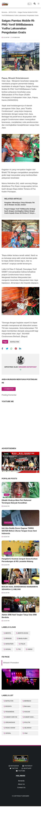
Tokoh (6, 609)
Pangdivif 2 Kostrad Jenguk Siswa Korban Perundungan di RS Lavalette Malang (20, 560)
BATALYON (12, 12)
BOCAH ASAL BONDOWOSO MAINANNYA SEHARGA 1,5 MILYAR (20, 588)
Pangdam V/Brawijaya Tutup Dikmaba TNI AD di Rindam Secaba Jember (19, 204)
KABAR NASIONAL (31, 717)
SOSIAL (8, 649)
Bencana (27, 706)
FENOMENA (9, 712)
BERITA (8, 633)
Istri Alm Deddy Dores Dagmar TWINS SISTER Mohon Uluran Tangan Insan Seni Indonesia (19, 530)
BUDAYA (8, 706)
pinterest (28, 766)
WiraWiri (25, 796)
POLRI (23, 644)
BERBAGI (27, 701)
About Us (21, 784)
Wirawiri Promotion (11, 663)
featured (8, 522)
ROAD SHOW (10, 728)
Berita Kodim (23, 638)
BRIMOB (8, 638)
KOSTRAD (7, 553)
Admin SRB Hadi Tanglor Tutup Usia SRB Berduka (19, 616)
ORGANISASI (10, 722)
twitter (15, 768)
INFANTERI (9, 644)
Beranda (4, 12)
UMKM (30, 649)
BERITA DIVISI (23, 633)
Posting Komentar (9, 395)
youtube (21, 771)
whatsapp (27, 768)
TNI (19, 649)
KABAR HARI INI (11, 717)
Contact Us (21, 787)
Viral (6, 494)
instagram (14, 766)
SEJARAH (27, 728)
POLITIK (27, 722)
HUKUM (27, 712)
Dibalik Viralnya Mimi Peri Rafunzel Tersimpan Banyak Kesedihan (16, 501)
